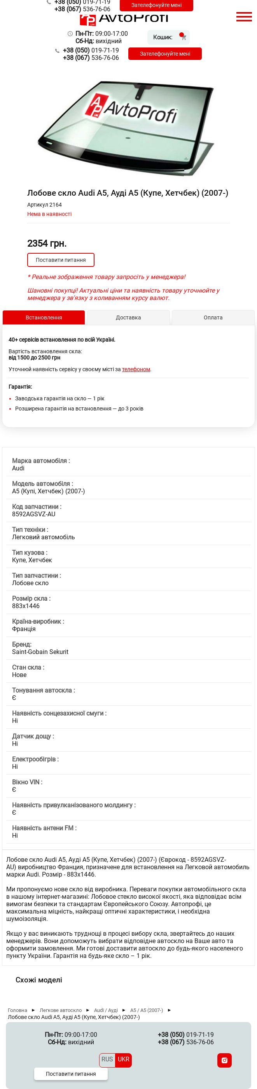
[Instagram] (224, 1060)
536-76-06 (82, 9)
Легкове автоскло (61, 1010)
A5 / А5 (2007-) (146, 1010)
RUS (107, 1059)
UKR (123, 1059)
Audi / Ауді (106, 1010)
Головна (17, 1010)
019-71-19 (91, 50)
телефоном (136, 369)
